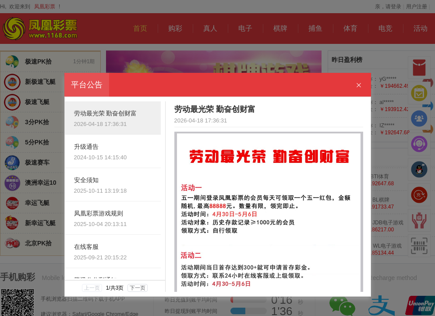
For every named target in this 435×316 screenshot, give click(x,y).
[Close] (358, 85)
